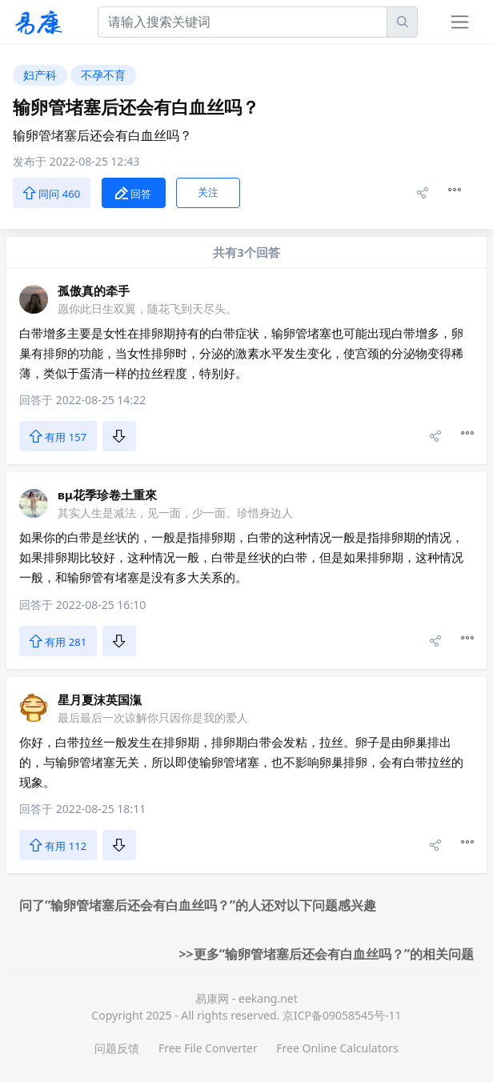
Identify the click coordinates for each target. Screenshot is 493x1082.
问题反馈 (116, 1048)
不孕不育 (103, 74)
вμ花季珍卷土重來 (107, 495)
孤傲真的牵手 (94, 291)
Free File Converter (208, 1048)
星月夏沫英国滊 (100, 699)
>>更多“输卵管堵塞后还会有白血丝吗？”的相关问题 (326, 954)
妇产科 (40, 74)
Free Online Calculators (337, 1048)
